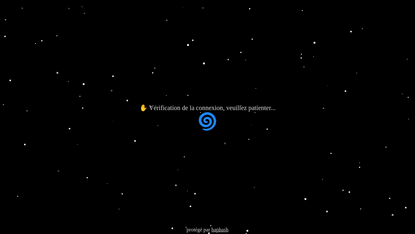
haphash (219, 229)
